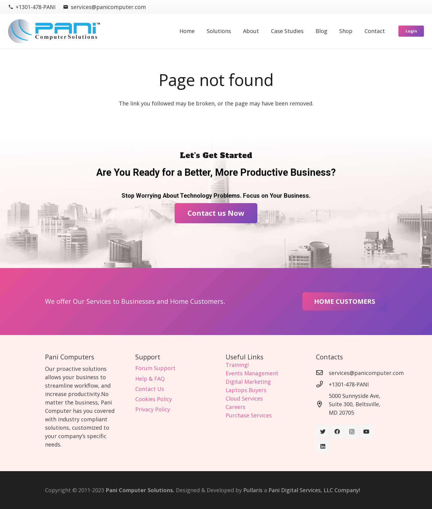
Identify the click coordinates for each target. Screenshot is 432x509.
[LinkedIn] (322, 446)
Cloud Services (244, 398)
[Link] (54, 31)
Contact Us (149, 388)
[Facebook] (337, 431)
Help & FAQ (150, 378)
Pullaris (252, 490)
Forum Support (155, 368)
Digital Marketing (248, 381)
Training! (237, 364)
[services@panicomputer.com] (322, 373)
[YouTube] (366, 431)
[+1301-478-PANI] (322, 384)
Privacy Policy (152, 409)
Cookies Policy (153, 399)
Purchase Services (249, 415)
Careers (235, 406)
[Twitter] (322, 431)
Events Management (252, 373)
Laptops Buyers (246, 390)
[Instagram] (351, 431)
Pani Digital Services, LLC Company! (314, 490)
